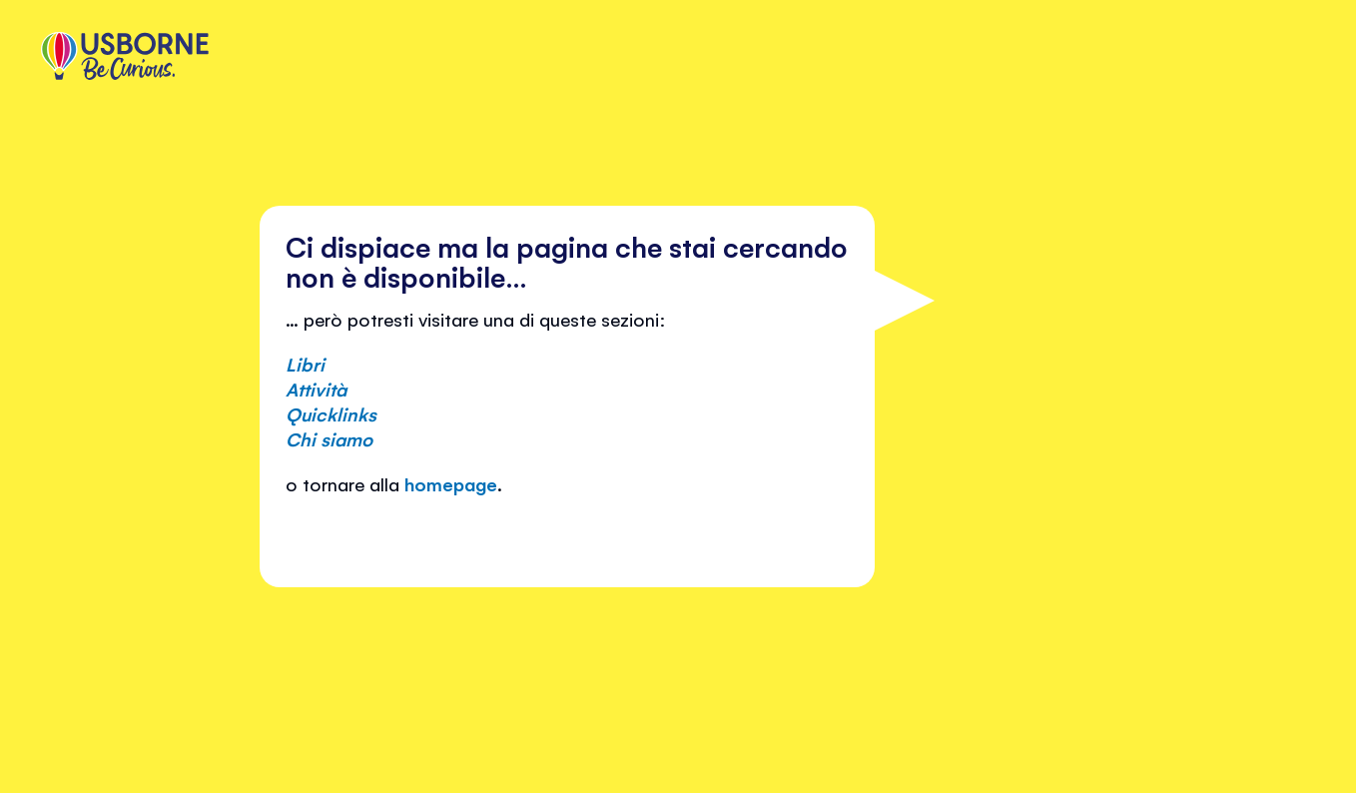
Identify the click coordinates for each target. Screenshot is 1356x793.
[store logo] (125, 58)
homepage (450, 483)
